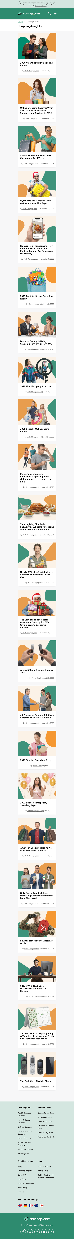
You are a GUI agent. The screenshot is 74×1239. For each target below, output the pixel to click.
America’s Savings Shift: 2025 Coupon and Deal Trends (35, 156)
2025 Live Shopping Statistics (35, 386)
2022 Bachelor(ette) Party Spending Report (33, 804)
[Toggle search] (50, 13)
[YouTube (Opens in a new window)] (44, 1233)
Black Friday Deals (45, 1117)
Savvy (20, 1166)
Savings (20, 22)
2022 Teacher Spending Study (36, 760)
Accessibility (22, 1188)
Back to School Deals (46, 1113)
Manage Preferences (26, 1183)
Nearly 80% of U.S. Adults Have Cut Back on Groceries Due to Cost (36, 574)
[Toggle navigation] (55, 13)
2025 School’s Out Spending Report (34, 430)
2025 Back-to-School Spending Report (36, 297)
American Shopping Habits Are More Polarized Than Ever (36, 849)
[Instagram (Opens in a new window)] (37, 1233)
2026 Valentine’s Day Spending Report (36, 64)
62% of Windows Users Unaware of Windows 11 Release (33, 988)
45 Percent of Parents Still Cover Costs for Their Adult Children (37, 716)
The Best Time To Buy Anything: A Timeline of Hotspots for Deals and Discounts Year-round (37, 1036)
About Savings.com (26, 1161)
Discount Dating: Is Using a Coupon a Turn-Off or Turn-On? (36, 342)
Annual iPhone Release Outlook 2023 (36, 671)
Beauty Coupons (24, 1138)
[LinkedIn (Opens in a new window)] (51, 1233)
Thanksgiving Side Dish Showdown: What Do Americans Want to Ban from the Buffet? (37, 527)
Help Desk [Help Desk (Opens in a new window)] (22, 1179)
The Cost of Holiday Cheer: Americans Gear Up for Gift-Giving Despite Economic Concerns (34, 623)
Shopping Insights (25, 1171)
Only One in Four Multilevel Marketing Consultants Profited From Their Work (36, 895)
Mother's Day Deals (45, 1133)
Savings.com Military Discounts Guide (36, 942)
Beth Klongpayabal (32, 71)
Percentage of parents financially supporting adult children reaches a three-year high (35, 478)
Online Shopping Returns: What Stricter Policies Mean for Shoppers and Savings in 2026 (36, 110)
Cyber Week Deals (45, 1121)
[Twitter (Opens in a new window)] (30, 1233)
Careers (21, 1192)
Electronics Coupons (26, 1149)
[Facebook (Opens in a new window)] (23, 1233)
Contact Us (22, 1175)
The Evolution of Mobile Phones (36, 1081)
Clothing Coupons (25, 1127)
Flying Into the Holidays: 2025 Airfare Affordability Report (35, 201)
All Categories (23, 1153)
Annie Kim (36, 678)
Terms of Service (41, 6)
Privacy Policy (43, 1171)
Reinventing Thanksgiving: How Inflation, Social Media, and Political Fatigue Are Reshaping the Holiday (36, 249)
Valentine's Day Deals (46, 1137)
